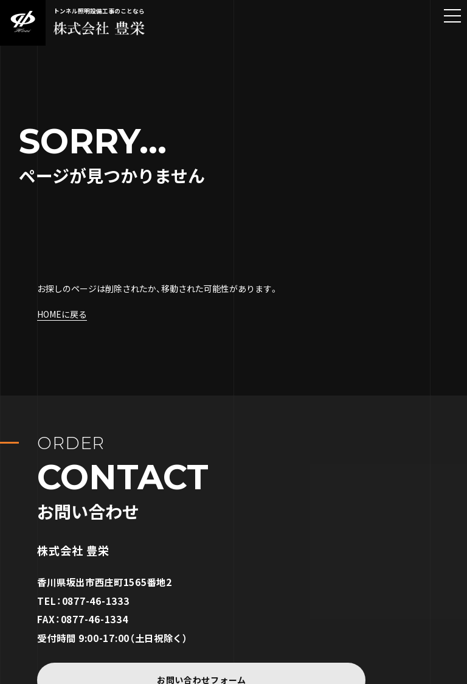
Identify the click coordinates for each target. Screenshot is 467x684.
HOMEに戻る (62, 314)
